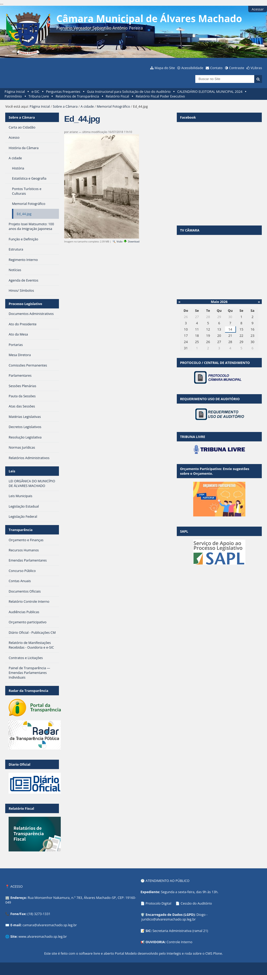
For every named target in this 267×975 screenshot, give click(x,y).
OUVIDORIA (155, 942)
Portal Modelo (126, 953)
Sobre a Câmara (65, 106)
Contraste (236, 67)
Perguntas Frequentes (63, 91)
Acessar (258, 9)
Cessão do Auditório (196, 903)
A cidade (87, 106)
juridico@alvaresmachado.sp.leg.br (168, 919)
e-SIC (35, 91)
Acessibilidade (192, 67)
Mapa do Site (165, 67)
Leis (12, 471)
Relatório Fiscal (117, 96)
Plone (217, 953)
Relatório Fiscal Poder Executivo (160, 96)
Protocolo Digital (158, 903)
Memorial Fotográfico (113, 106)
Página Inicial (15, 91)
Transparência (21, 529)
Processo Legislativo (25, 303)
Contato (216, 67)
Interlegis (174, 953)
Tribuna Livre (38, 96)
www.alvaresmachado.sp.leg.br (43, 936)
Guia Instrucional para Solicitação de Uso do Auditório (129, 91)
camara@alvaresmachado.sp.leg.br (49, 925)
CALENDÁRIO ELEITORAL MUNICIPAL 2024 (209, 91)
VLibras (256, 67)
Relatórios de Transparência (77, 96)
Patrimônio (13, 96)
